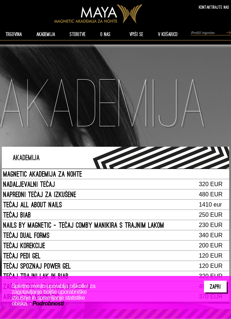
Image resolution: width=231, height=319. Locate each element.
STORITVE (78, 34)
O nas (105, 34)
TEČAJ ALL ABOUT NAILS (32, 204)
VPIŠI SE (136, 34)
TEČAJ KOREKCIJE (24, 245)
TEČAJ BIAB (17, 214)
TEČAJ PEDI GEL (22, 255)
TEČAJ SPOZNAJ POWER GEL (37, 265)
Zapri (215, 286)
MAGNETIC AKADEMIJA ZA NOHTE (42, 173)
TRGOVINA (13, 34)
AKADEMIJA (45, 34)
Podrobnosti (47, 303)
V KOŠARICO (168, 34)
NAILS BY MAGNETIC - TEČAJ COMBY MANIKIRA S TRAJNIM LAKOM (83, 225)
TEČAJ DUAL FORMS (26, 235)
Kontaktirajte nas (214, 7)
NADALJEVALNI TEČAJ (29, 184)
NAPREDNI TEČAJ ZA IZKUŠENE (39, 194)
